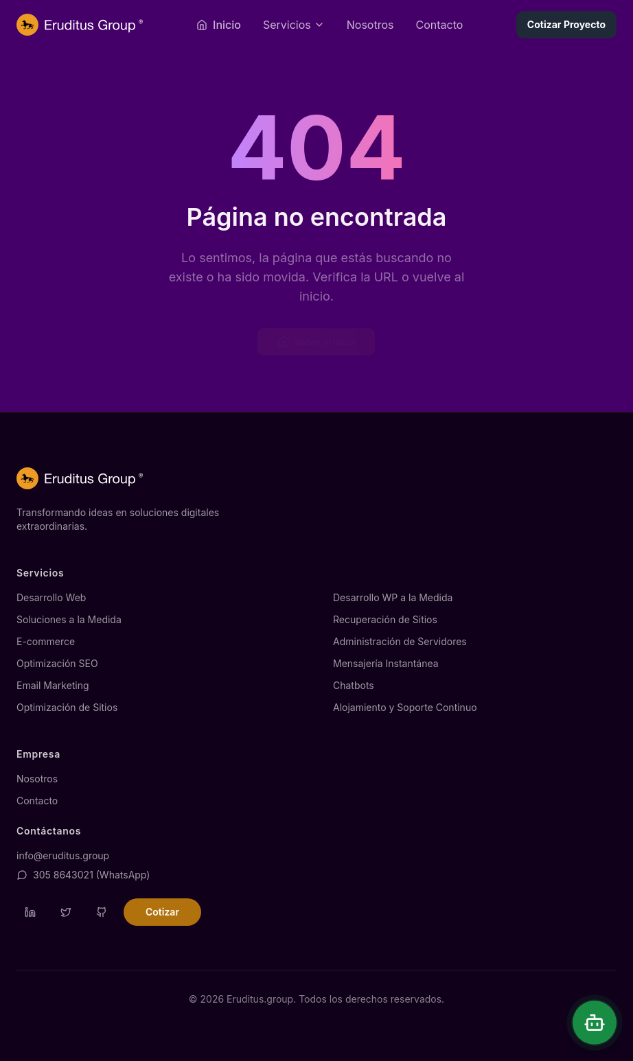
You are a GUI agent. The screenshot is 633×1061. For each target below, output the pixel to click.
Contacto (439, 25)
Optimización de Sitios (66, 707)
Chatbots (353, 685)
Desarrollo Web (51, 597)
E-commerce (45, 641)
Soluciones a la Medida (69, 619)
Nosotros (370, 25)
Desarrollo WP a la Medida (392, 597)
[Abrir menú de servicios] (294, 24)
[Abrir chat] (595, 1023)
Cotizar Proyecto (566, 24)
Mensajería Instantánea (386, 663)
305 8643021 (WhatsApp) (83, 875)
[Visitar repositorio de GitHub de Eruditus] (101, 912)
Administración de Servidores (400, 641)
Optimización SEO (57, 663)
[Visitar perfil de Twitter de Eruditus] (66, 912)
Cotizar (162, 912)
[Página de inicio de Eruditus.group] (79, 25)
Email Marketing (52, 685)
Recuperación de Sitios (385, 619)
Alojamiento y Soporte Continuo (405, 707)
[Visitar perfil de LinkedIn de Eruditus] (30, 912)
